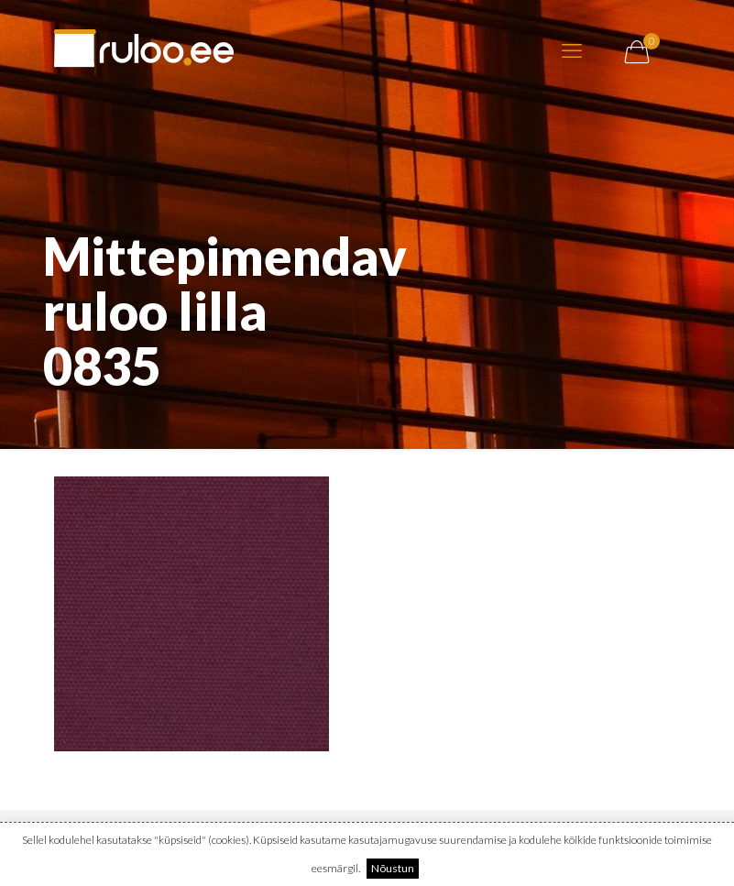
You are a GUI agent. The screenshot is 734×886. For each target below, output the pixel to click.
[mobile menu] (571, 50)
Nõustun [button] (392, 868)
